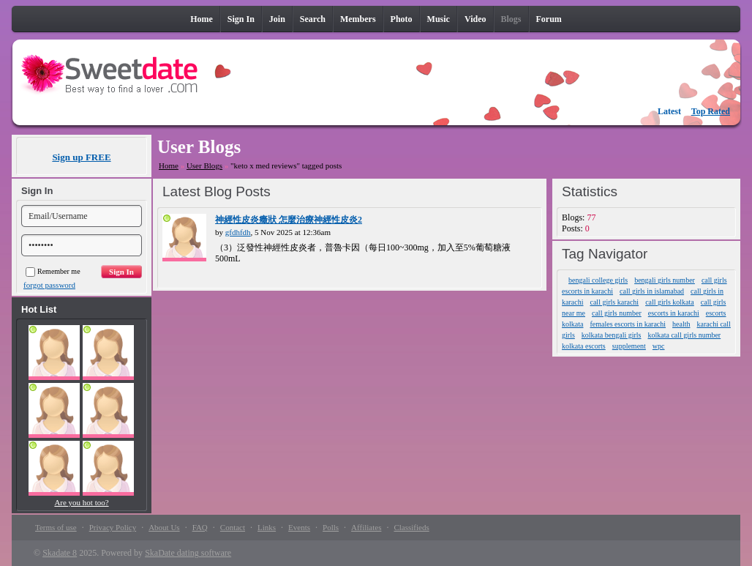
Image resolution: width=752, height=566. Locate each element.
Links (266, 527)
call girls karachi (614, 302)
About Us (163, 527)
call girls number (617, 313)
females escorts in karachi (628, 324)
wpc (659, 346)
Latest (669, 111)
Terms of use (56, 527)
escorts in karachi (673, 313)
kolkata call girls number (684, 335)
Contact (232, 527)
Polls (331, 527)
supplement (629, 346)
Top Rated (710, 111)
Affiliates (366, 527)
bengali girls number (664, 280)
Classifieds (411, 527)
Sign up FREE (81, 157)
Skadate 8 (59, 553)
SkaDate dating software (188, 553)
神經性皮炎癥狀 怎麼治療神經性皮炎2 (288, 220)
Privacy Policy (112, 527)
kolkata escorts (584, 346)
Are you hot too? (81, 502)
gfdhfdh (238, 232)
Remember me (53, 271)
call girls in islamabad (652, 291)
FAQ (200, 527)
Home (168, 165)
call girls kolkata (669, 302)
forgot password (49, 284)
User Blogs (204, 165)
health (681, 324)
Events (299, 527)
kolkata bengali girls (612, 335)
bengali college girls (598, 280)
